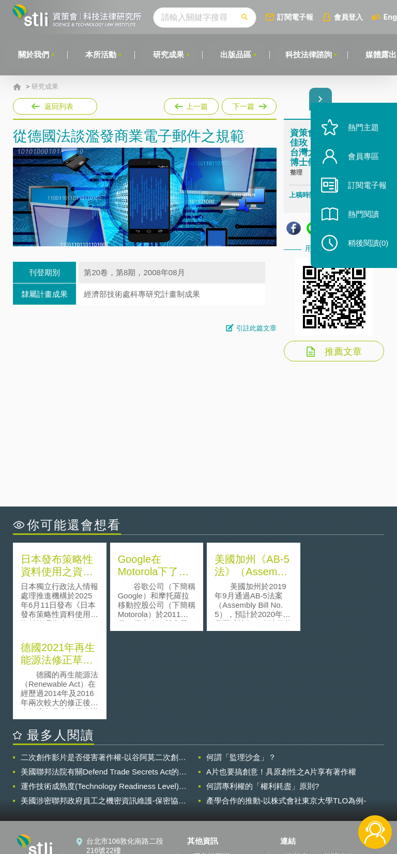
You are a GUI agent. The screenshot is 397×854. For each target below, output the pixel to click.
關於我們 (33, 54)
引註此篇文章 (256, 328)
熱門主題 (361, 130)
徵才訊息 (207, 783)
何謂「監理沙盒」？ (241, 669)
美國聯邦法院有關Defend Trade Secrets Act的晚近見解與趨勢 (104, 683)
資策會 (297, 768)
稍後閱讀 (366, 246)
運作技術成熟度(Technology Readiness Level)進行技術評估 (104, 698)
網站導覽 (207, 812)
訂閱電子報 (297, 16)
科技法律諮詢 (309, 54)
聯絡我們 (207, 797)
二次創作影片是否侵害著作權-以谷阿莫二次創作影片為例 (103, 669)
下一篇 (248, 104)
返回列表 (58, 106)
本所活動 (101, 54)
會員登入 (349, 16)
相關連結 (338, 768)
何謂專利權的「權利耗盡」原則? (262, 697)
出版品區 (236, 54)
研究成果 (169, 54)
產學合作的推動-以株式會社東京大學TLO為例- (286, 712)
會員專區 (361, 159)
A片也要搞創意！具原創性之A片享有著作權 (281, 683)
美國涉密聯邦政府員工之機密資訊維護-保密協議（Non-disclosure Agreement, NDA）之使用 (103, 712)
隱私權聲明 (211, 768)
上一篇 (191, 104)
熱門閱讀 (361, 217)
